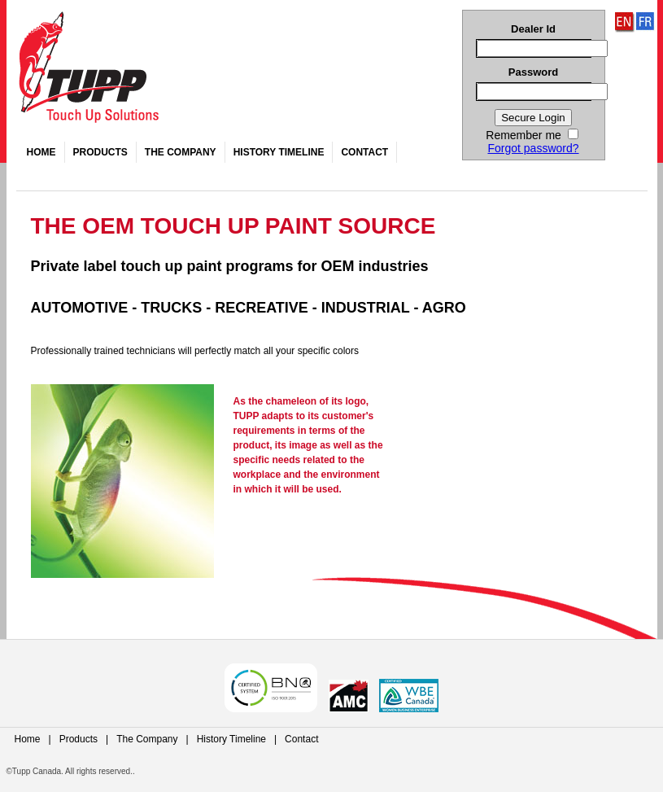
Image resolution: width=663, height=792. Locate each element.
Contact (364, 152)
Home (41, 152)
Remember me (532, 135)
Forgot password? (532, 148)
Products (100, 152)
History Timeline (279, 152)
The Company (180, 152)
